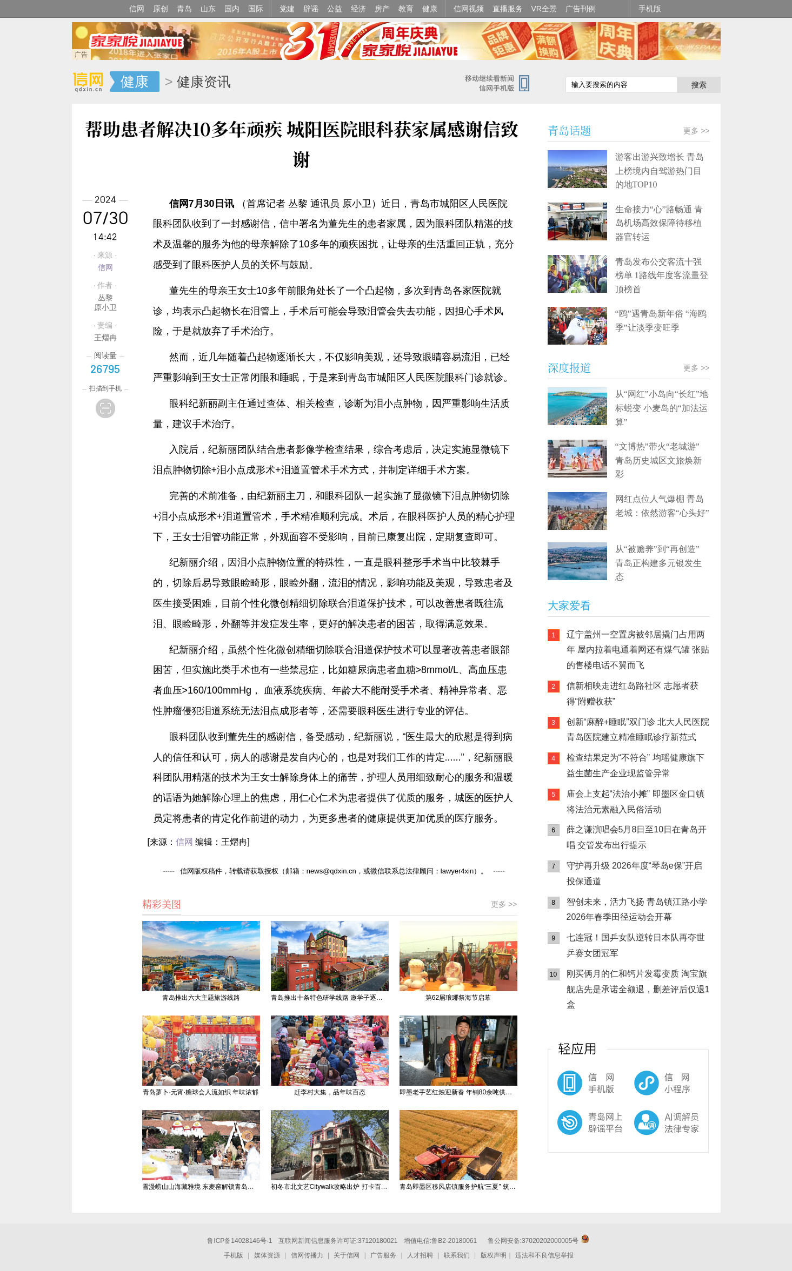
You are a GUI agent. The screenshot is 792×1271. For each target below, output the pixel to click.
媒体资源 (267, 1255)
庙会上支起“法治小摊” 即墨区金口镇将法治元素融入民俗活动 (635, 801)
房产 (382, 8)
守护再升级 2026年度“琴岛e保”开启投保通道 (635, 873)
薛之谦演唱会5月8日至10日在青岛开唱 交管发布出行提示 (637, 837)
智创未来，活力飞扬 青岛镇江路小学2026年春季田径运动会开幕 (637, 909)
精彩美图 (161, 904)
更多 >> (504, 904)
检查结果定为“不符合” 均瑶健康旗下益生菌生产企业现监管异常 (635, 765)
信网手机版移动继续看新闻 (501, 82)
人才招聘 (420, 1255)
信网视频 (469, 8)
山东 (208, 8)
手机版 (649, 8)
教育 (406, 8)
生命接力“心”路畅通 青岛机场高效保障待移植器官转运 (659, 223)
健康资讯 (204, 81)
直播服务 (507, 8)
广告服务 (383, 1255)
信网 (136, 8)
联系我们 (457, 1255)
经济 (358, 8)
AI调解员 (645, 1131)
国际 (255, 8)
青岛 (184, 8)
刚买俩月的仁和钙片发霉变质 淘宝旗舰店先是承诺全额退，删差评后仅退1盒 (638, 989)
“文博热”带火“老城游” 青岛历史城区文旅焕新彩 (658, 460)
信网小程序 (645, 1088)
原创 (160, 8)
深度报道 (569, 367)
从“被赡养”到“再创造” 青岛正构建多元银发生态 (658, 562)
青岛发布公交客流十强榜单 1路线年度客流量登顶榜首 (661, 275)
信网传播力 (307, 1255)
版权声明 (494, 1255)
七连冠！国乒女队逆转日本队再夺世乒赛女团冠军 (636, 945)
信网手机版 (580, 1088)
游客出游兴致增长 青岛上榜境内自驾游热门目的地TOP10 (659, 170)
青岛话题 (569, 130)
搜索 (699, 84)
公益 (334, 8)
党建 (287, 8)
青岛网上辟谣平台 (580, 1131)
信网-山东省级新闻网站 (91, 82)
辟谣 (310, 8)
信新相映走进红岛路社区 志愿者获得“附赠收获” (632, 693)
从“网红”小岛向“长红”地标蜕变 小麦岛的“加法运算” (661, 407)
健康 (429, 8)
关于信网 (347, 1255)
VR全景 (544, 8)
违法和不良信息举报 (544, 1255)
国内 (231, 8)
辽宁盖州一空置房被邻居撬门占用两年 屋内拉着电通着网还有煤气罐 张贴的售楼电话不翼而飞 (638, 650)
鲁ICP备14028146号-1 (239, 1241)
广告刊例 (580, 8)
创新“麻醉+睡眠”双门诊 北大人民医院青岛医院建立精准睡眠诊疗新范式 (638, 729)
